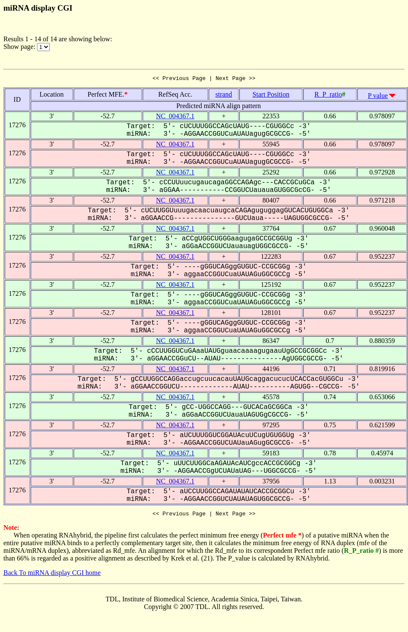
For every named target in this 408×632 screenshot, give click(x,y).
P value (378, 96)
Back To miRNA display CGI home (52, 575)
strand (223, 95)
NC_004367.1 (175, 117)
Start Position (271, 95)
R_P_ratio (328, 95)
